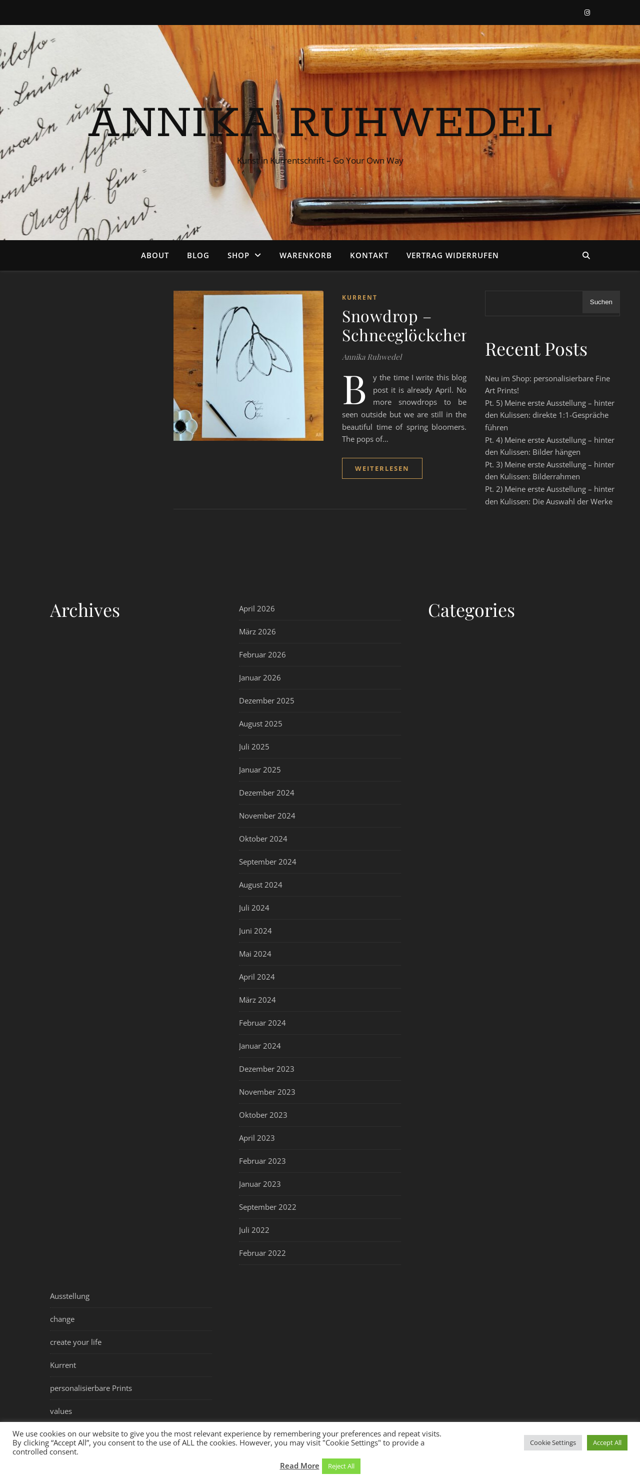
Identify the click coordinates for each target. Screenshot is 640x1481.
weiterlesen (382, 468)
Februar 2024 (262, 1023)
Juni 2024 (255, 931)
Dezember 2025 (266, 700)
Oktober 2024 (263, 839)
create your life (76, 1342)
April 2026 (257, 608)
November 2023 (267, 1092)
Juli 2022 (254, 1230)
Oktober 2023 (263, 1115)
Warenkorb (306, 255)
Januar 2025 (260, 770)
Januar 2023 (260, 1184)
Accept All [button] (607, 1442)
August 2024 (260, 885)
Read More (300, 1465)
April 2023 (257, 1138)
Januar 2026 (260, 677)
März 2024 (257, 1000)
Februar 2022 (262, 1253)
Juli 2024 (254, 908)
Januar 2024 (260, 1046)
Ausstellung (70, 1296)
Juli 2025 (254, 747)
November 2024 (267, 816)
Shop (239, 255)
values (61, 1411)
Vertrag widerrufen (452, 255)
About (155, 255)
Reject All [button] (341, 1465)
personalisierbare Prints (91, 1388)
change (62, 1319)
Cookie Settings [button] (553, 1442)
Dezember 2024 (266, 793)
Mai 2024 (255, 954)
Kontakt (369, 255)
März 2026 (257, 631)
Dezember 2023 (266, 1069)
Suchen (601, 302)
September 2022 (267, 1207)
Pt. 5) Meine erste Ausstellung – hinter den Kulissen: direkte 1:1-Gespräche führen (549, 415)
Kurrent (360, 297)
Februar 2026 (262, 654)
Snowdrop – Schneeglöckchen (406, 325)
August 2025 (260, 723)
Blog (198, 255)
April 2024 (257, 977)
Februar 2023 (262, 1161)
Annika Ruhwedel (320, 124)
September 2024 (267, 862)
